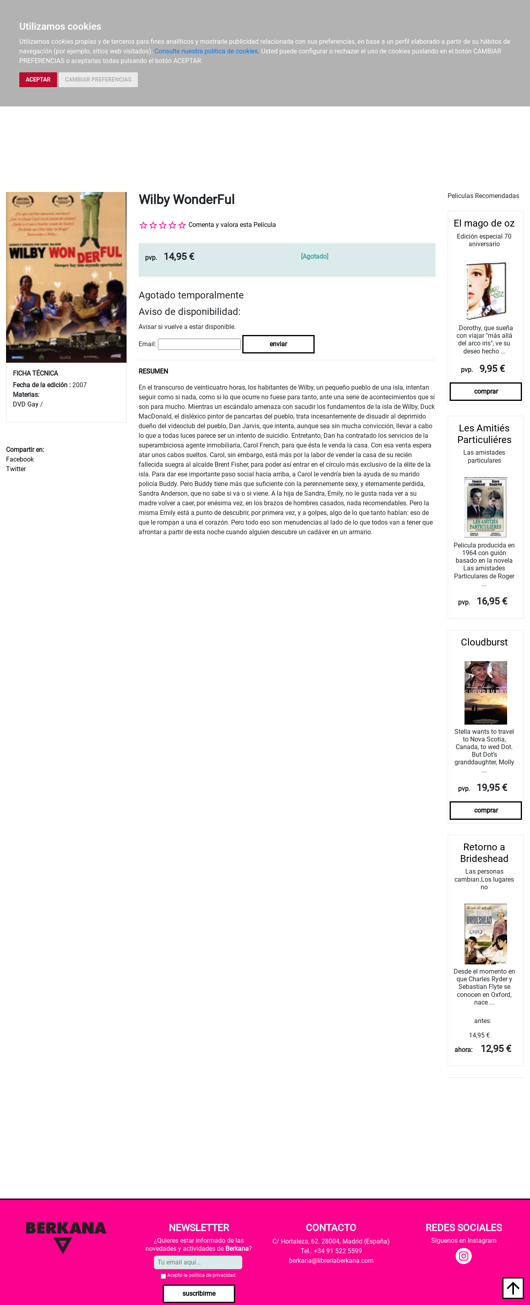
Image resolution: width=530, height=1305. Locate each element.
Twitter (16, 469)
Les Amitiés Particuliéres (484, 434)
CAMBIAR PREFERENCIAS (98, 79)
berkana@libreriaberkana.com (331, 1260)
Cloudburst (484, 642)
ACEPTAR (38, 79)
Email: (147, 344)
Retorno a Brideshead (484, 852)
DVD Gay (26, 404)
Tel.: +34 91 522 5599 (331, 1251)
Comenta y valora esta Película (232, 225)
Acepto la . (202, 1275)
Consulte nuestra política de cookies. (207, 51)
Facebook (20, 459)
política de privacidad (212, 1275)
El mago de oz (484, 223)
